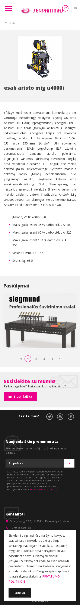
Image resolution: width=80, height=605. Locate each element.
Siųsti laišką (23, 396)
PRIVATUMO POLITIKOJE (43, 489)
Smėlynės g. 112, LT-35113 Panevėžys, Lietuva (40, 521)
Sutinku (20, 593)
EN (75, 8)
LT (65, 8)
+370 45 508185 (20, 528)
